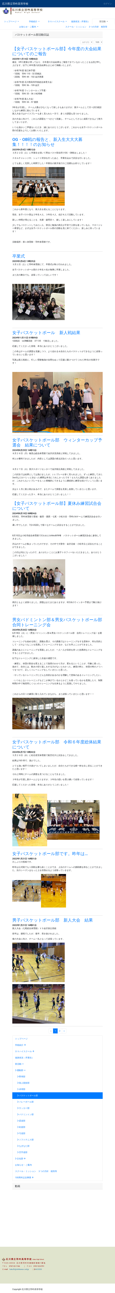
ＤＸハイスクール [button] (56, 21)
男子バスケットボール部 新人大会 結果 (52, 920)
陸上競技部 (22, 1083)
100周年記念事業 (24, 1177)
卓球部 (20, 1089)
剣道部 (20, 1127)
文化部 (20, 1158)
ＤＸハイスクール (24, 1051)
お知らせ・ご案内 (23, 1165)
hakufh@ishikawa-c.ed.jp (19, 1269)
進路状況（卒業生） (80, 21)
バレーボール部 (24, 1102)
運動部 (20, 1070)
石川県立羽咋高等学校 (15, 3)
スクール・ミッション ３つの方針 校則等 (86, 26)
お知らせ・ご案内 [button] (28, 26)
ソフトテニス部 (24, 1139)
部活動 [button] (102, 21)
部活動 (19, 1064)
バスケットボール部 (26, 1095)
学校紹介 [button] (33, 21)
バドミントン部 (24, 1114)
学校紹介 (20, 1045)
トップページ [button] (10, 21)
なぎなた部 (22, 1146)
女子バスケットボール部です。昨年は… (50, 853)
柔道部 (20, 1121)
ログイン (107, 3)
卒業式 (18, 256)
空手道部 (21, 1152)
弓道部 (20, 1133)
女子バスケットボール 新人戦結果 (46, 332)
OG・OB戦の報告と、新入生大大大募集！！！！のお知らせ (47, 142)
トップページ (21, 1039)
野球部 (20, 1076)
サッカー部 (22, 1108)
